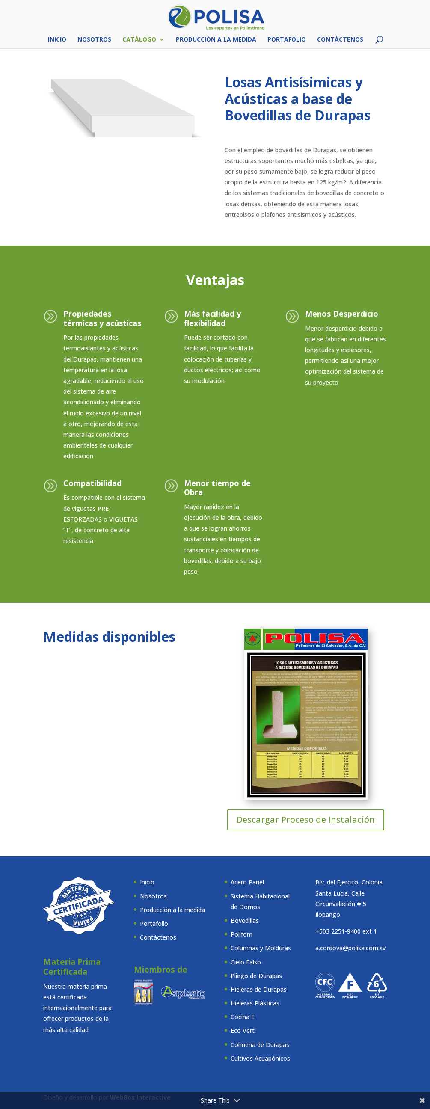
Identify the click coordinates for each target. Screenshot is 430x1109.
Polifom (241, 934)
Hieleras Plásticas (255, 1003)
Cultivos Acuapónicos (260, 1058)
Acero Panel (247, 882)
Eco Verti (243, 1030)
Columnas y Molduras (261, 948)
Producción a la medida (216, 39)
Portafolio (286, 39)
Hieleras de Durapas (259, 989)
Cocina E (243, 1017)
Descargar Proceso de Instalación (306, 819)
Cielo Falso (246, 962)
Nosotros (94, 39)
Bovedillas (245, 920)
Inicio (57, 39)
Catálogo (139, 39)
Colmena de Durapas (260, 1045)
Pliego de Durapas (256, 976)
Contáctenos (340, 39)
